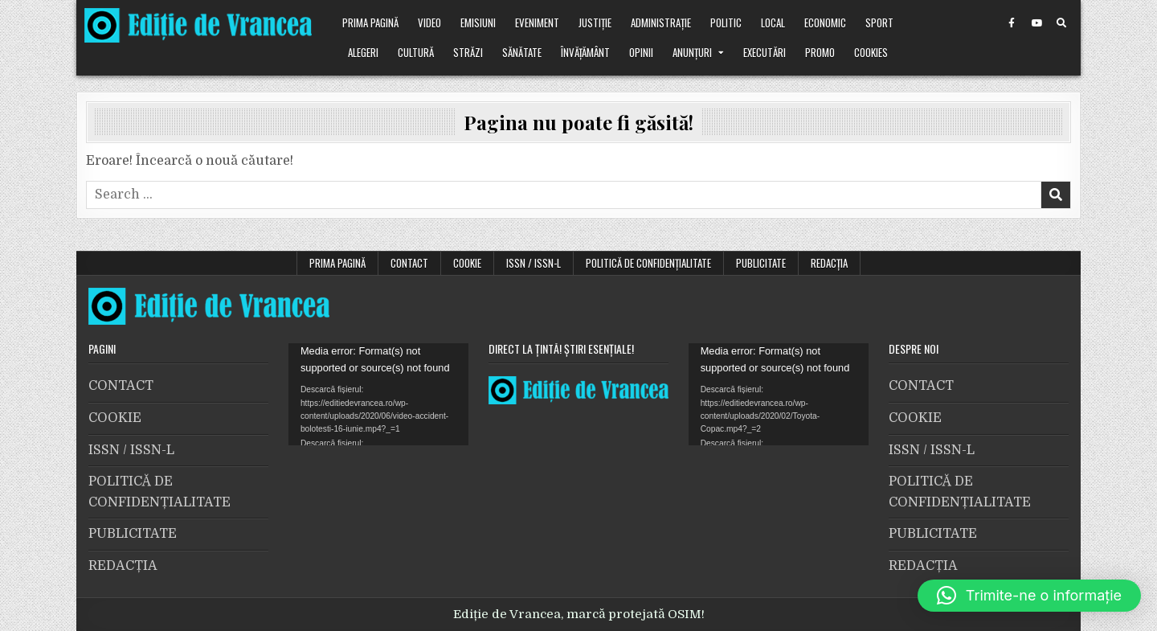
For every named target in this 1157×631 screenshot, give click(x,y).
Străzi (468, 52)
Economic (825, 22)
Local (773, 22)
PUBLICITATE (761, 263)
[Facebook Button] (1011, 23)
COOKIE (467, 263)
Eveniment (537, 22)
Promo (820, 52)
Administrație (661, 22)
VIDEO (429, 22)
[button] (1029, 596)
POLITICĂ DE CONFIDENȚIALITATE (648, 263)
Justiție (594, 22)
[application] (378, 394)
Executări (764, 52)
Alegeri (363, 52)
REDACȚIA (829, 263)
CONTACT (409, 263)
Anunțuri (692, 52)
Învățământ (585, 52)
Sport (879, 22)
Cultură (416, 52)
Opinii (641, 52)
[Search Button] (1061, 23)
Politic (726, 22)
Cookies (871, 52)
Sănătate (522, 52)
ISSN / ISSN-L (533, 263)
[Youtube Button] (1036, 23)
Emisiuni (478, 22)
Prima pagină (370, 22)
